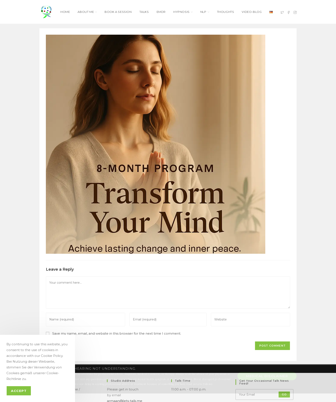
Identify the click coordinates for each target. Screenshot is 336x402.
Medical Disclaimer (267, 376)
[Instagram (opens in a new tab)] (295, 12)
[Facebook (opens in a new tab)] (288, 12)
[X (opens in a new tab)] (282, 12)
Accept (19, 391)
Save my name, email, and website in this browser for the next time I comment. (116, 333)
